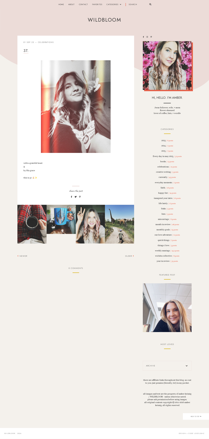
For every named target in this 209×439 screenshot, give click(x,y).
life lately (167, 203)
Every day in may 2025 (167, 156)
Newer (22, 256)
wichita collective (167, 256)
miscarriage (167, 219)
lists (167, 214)
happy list (167, 193)
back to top (196, 416)
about (71, 4)
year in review (167, 261)
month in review (167, 224)
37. (26, 50)
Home (61, 4)
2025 (167, 151)
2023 (167, 140)
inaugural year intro (167, 198)
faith (167, 188)
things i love (167, 245)
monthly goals (167, 229)
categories (112, 4)
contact (83, 4)
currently (167, 177)
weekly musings (167, 250)
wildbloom (104, 19)
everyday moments (167, 182)
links (167, 208)
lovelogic (199, 433)
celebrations (46, 42)
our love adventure (167, 235)
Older (129, 256)
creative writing (167, 172)
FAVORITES (97, 4)
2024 (167, 145)
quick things (167, 240)
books (167, 161)
